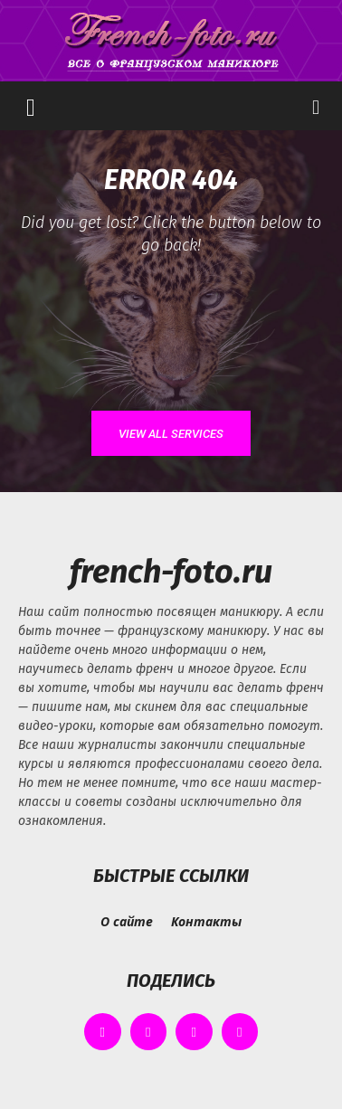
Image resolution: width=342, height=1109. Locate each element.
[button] (31, 105)
